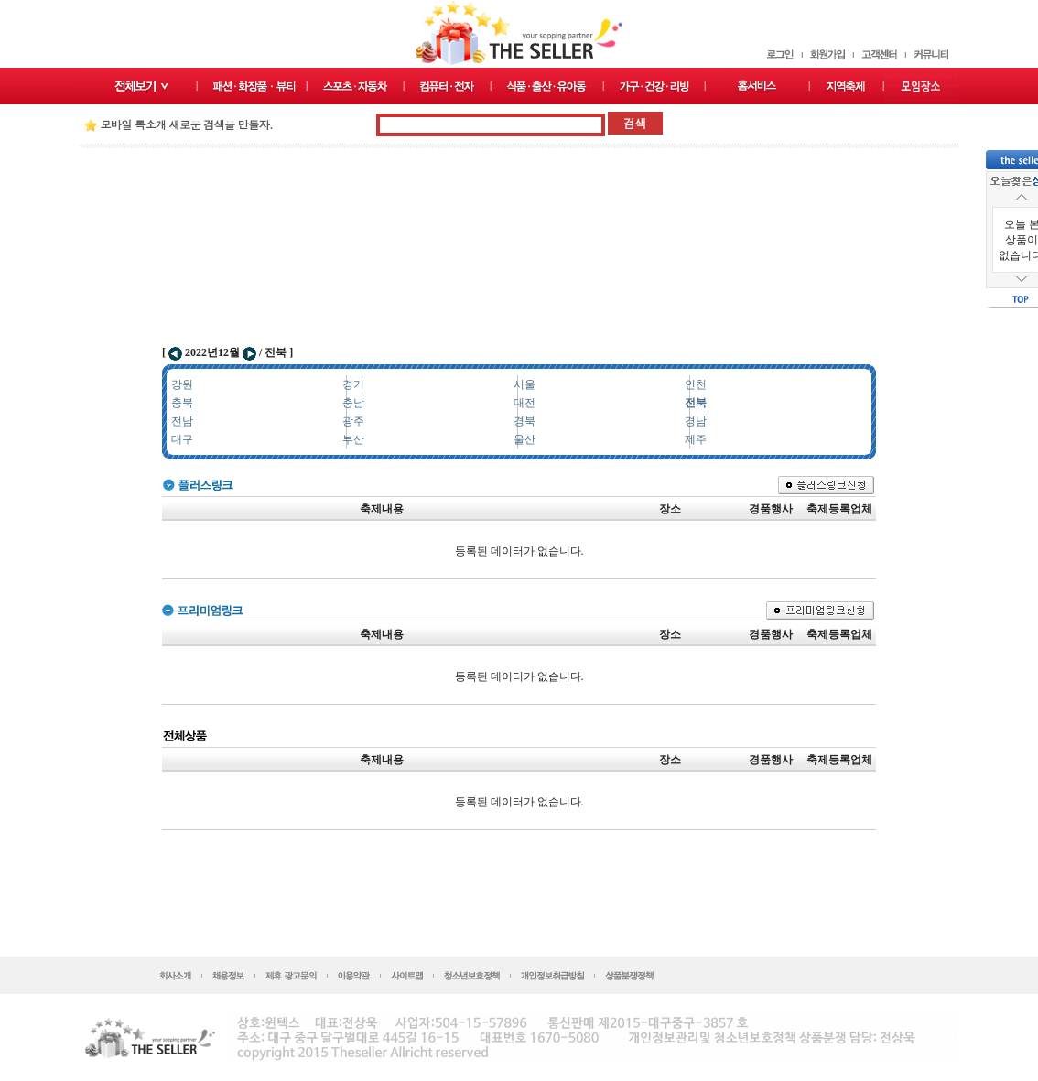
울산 (524, 439)
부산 (353, 439)
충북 (182, 402)
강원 (182, 384)
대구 (182, 439)
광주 (353, 421)
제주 (696, 439)
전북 (696, 402)
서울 (524, 384)
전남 (182, 421)
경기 (353, 384)
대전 (524, 402)
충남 (353, 402)
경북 (524, 421)
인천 (696, 384)
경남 (696, 421)
